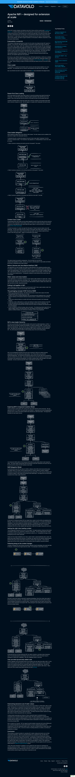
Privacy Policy (64, 760)
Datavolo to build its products (21, 743)
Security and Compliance (62, 762)
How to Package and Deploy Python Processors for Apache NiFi (61, 71)
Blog (49, 760)
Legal (66, 768)
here (32, 70)
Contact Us (58, 760)
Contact (65, 6)
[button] (72, 776)
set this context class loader (16, 225)
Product (40, 6)
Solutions (46, 6)
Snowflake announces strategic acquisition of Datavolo (30, 1)
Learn (59, 6)
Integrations (53, 6)
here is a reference (38, 59)
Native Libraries (13, 265)
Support (53, 760)
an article (46, 59)
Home (41, 760)
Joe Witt (9, 20)
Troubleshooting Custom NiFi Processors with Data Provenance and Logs (61, 77)
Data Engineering (48, 20)
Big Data (41, 20)
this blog (35, 667)
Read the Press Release (51, 1)
